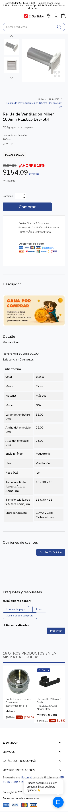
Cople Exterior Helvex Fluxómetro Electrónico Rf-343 (18, 702)
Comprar (27, 207)
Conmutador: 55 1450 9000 (20, 3)
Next (11, 77)
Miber (15, 342)
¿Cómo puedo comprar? (20, 615)
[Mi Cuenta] (56, 15)
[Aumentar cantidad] (24, 194)
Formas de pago (16, 609)
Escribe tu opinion (51, 552)
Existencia (10, 360)
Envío (39, 609)
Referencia (10, 354)
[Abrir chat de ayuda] (58, 802)
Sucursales (17, 5)
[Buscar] (59, 27)
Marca (7, 342)
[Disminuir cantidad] (24, 197)
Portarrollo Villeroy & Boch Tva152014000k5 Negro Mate (49, 704)
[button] (49, 16)
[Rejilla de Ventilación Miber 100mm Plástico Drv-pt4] (43, 60)
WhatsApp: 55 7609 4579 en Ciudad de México (45, 7)
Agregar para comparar (18, 127)
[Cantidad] (18, 196)
